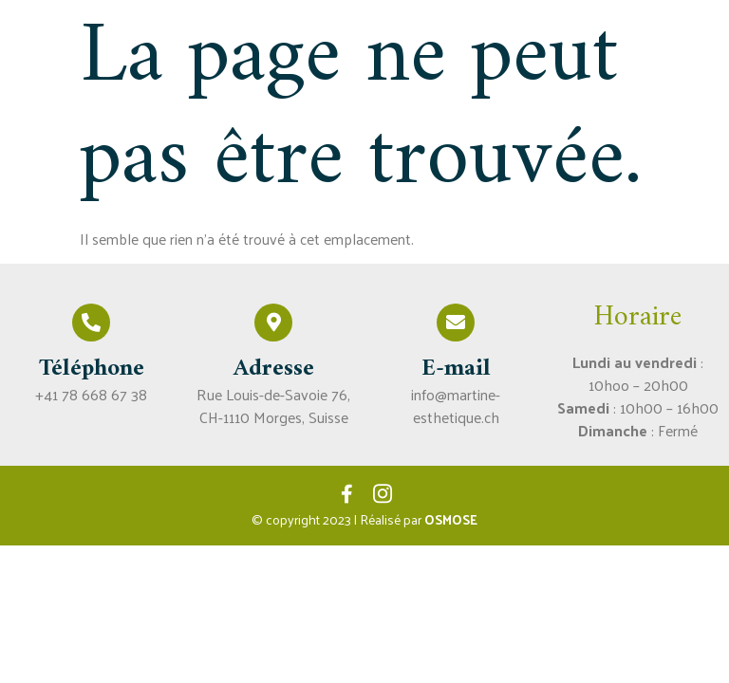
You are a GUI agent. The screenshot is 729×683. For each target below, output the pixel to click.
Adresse (274, 369)
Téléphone (91, 369)
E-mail (456, 369)
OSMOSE (450, 519)
